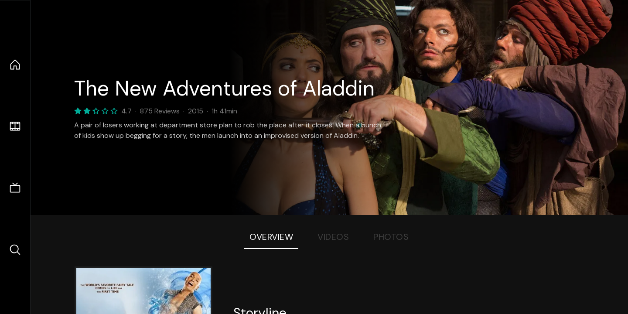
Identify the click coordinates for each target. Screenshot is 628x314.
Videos (333, 236)
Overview (271, 236)
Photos (391, 236)
